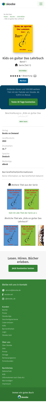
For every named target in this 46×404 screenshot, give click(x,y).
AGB (3, 374)
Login (4, 332)
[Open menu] (40, 3)
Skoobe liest (7, 335)
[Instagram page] (23, 298)
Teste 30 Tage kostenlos (23, 102)
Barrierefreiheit (8, 329)
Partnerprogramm (9, 358)
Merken (23, 81)
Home (6, 17)
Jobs (3, 348)
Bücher (12, 17)
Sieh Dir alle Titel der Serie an (23, 213)
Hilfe (4, 326)
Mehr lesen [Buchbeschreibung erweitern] (23, 122)
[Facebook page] (23, 294)
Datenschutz (7, 371)
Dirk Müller (21, 17)
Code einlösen (7, 323)
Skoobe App (6, 316)
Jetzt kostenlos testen (23, 268)
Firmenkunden (7, 361)
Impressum (6, 384)
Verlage (5, 355)
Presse (4, 352)
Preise (4, 313)
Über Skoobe (7, 345)
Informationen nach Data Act (13, 377)
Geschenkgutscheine (10, 319)
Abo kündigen (7, 381)
